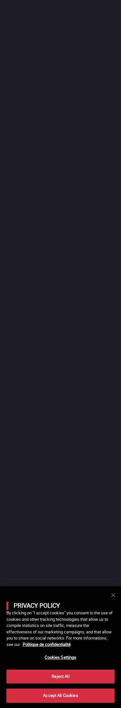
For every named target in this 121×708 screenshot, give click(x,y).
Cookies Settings (60, 657)
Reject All (60, 676)
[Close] (113, 595)
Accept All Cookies (60, 695)
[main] (60, 647)
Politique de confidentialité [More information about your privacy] (47, 644)
